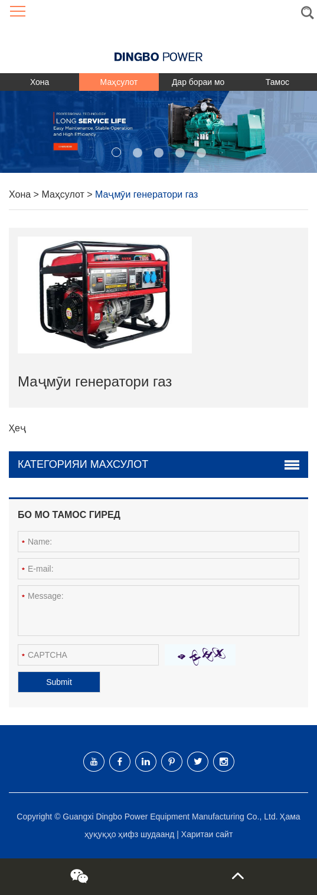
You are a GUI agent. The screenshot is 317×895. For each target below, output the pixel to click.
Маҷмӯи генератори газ (146, 194)
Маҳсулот (119, 82)
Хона (39, 82)
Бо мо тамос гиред (69, 515)
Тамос (277, 82)
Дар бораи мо (198, 82)
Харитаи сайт (207, 834)
